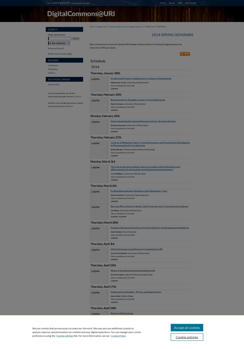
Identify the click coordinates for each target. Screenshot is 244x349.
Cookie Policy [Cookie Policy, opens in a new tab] (118, 335)
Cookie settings (64, 335)
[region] (122, 332)
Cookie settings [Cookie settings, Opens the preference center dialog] (187, 337)
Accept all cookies (187, 327)
